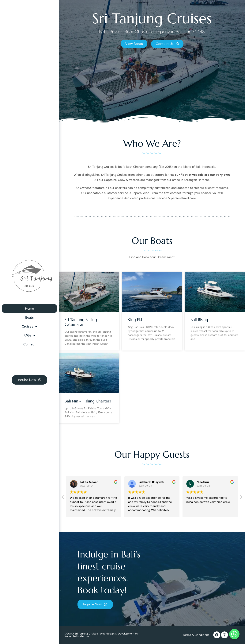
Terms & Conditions (196, 635)
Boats (29, 317)
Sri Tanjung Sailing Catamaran (81, 322)
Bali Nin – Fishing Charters (88, 401)
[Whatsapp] (234, 634)
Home (29, 308)
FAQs (29, 335)
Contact (29, 344)
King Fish (135, 319)
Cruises (29, 326)
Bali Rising (199, 319)
